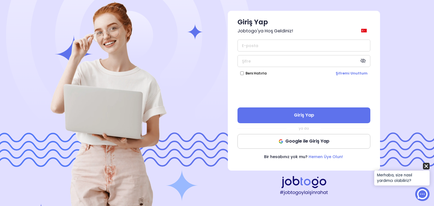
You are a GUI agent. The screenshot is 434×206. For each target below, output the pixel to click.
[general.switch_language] (365, 30)
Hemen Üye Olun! (326, 156)
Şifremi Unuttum (352, 73)
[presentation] (304, 91)
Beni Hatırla (256, 73)
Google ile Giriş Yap (304, 141)
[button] (402, 175)
